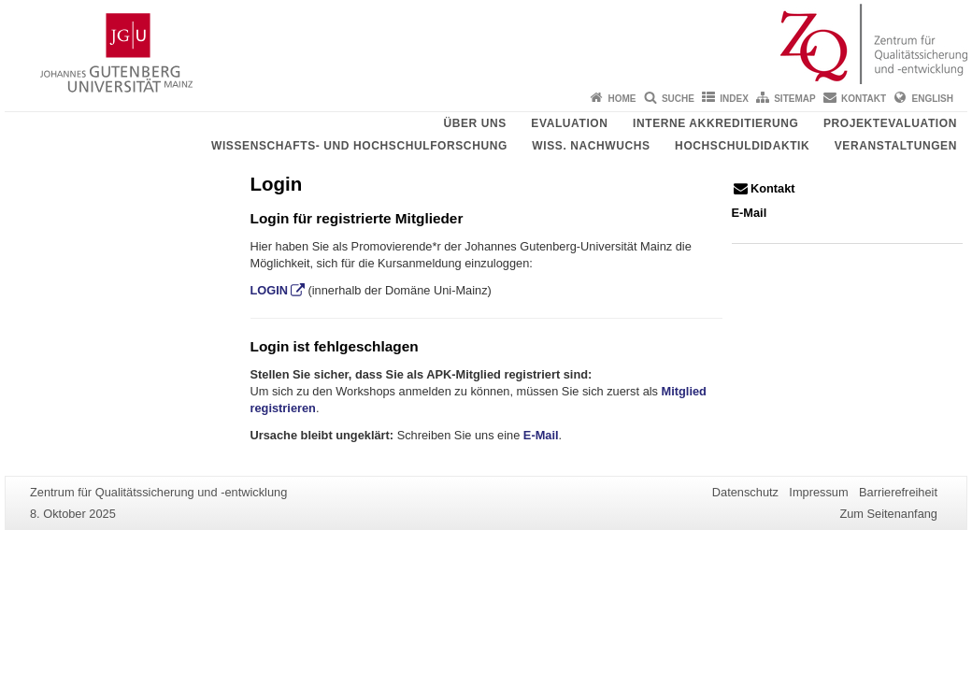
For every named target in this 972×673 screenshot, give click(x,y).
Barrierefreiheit (898, 492)
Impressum (818, 492)
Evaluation (569, 123)
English (932, 98)
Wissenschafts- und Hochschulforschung (359, 145)
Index (734, 98)
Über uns (474, 123)
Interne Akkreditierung (715, 123)
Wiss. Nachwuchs (591, 145)
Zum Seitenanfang (888, 514)
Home (622, 98)
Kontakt (863, 98)
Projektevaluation (890, 123)
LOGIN (269, 290)
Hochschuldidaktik (742, 145)
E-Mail (541, 435)
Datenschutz (745, 492)
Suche (678, 98)
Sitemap (794, 98)
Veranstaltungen (896, 145)
